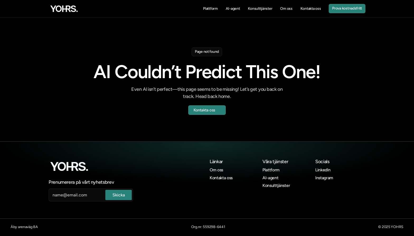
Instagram (324, 177)
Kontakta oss (221, 177)
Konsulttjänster (276, 185)
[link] (64, 9)
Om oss (216, 169)
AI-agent (270, 177)
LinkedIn (322, 169)
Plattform (271, 169)
